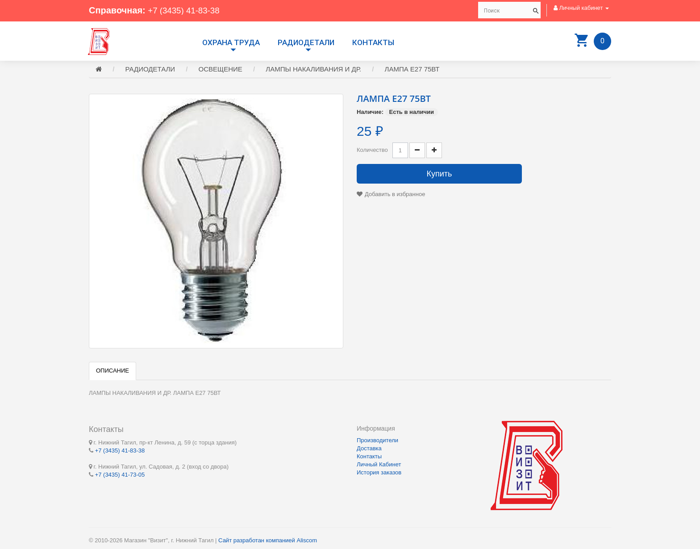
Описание (112, 372)
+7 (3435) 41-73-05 (120, 474)
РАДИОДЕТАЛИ (306, 42)
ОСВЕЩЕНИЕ (220, 70)
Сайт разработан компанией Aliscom (267, 540)
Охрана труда (231, 42)
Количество (372, 151)
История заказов (379, 472)
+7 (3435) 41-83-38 (186, 10)
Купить (439, 175)
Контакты (373, 42)
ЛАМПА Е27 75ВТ (412, 70)
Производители (377, 440)
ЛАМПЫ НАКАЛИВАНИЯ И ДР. (313, 70)
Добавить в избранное (395, 195)
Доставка (369, 448)
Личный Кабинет (379, 464)
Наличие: (370, 113)
